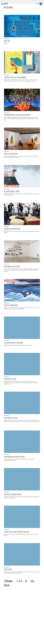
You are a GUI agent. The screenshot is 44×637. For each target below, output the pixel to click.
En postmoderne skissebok (13, 338)
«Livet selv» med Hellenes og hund (16, 527)
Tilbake (8, 576)
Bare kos (7, 41)
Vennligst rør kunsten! (12, 266)
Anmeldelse (6, 38)
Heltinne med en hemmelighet (15, 77)
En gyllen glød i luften (12, 191)
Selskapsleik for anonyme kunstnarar (17, 115)
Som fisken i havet (10, 413)
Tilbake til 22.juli (10, 375)
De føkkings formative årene (14, 452)
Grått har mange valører (12, 490)
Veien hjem (8, 565)
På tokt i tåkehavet (11, 305)
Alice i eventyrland (10, 154)
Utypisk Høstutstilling (12, 229)
